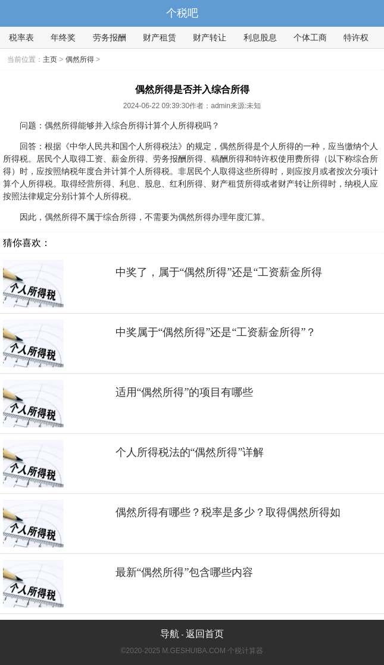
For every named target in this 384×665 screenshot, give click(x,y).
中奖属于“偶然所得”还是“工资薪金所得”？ (216, 332)
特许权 (356, 37)
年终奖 (63, 37)
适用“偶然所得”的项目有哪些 (184, 392)
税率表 (21, 37)
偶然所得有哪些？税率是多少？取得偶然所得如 (228, 512)
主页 (50, 59)
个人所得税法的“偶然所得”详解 (189, 452)
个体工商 (310, 37)
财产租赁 (159, 37)
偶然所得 (79, 59)
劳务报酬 (109, 37)
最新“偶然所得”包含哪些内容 (184, 572)
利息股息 (260, 37)
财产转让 (209, 37)
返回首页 (205, 634)
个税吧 (182, 13)
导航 (169, 634)
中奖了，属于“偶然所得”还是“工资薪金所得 (219, 272)
